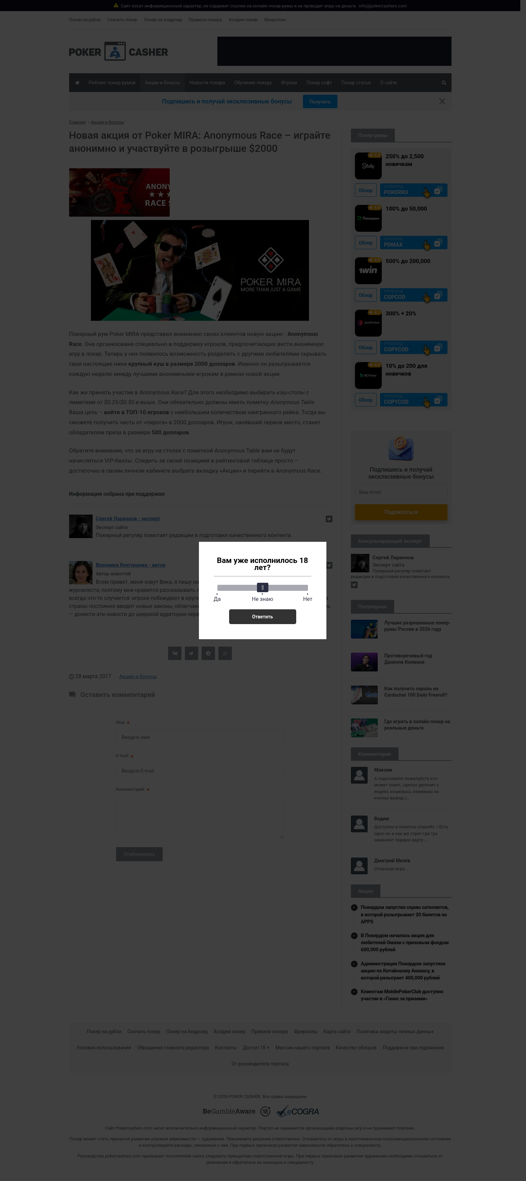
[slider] (262, 587)
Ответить (262, 616)
